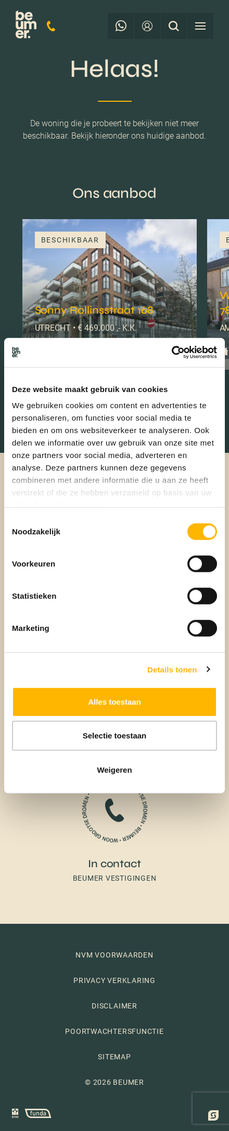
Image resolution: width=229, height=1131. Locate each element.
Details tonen (172, 669)
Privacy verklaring (114, 980)
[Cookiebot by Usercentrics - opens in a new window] (171, 352)
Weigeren (114, 769)
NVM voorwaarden (114, 955)
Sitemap (114, 1057)
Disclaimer (114, 1006)
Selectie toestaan (115, 735)
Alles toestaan (114, 701)
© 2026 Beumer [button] (114, 1082)
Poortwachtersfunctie (114, 1031)
